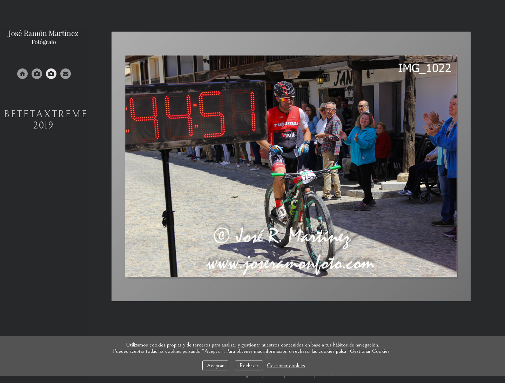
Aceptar (215, 365)
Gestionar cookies (286, 365)
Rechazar (249, 365)
